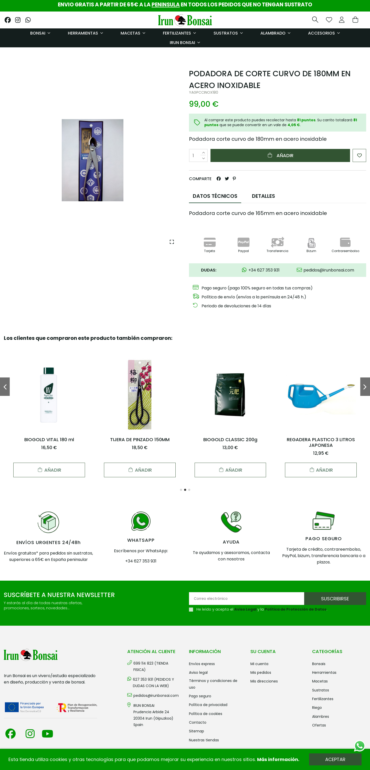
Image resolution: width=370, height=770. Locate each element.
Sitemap (196, 731)
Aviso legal (198, 672)
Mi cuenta (259, 663)
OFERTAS (319, 725)
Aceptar (335, 759)
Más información (277, 759)
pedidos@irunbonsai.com (156, 695)
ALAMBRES (320, 716)
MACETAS (320, 681)
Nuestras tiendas (204, 740)
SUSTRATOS (320, 690)
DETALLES (263, 196)
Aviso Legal (245, 609)
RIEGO (317, 707)
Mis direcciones (264, 681)
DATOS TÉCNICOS (215, 196)
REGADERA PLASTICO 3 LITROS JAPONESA (321, 442)
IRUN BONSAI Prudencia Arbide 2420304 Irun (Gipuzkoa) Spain (153, 715)
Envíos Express (202, 663)
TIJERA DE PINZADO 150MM (140, 439)
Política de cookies (205, 713)
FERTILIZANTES (322, 698)
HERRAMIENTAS (324, 672)
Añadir (280, 155)
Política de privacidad (208, 704)
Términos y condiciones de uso (213, 684)
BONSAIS (318, 663)
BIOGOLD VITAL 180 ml (49, 439)
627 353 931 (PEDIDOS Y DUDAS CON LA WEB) (153, 682)
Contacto (197, 722)
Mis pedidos (260, 672)
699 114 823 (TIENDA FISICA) (150, 666)
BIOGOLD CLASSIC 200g (230, 439)
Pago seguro (200, 696)
